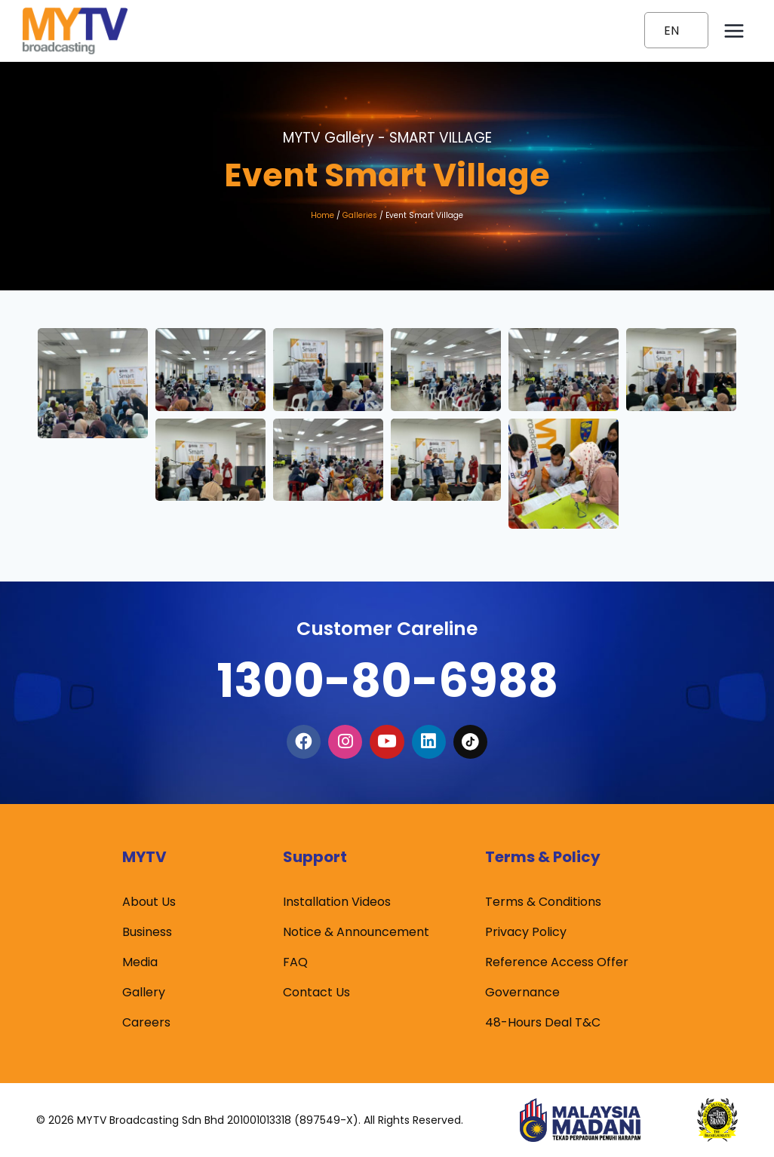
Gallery (143, 992)
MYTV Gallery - (387, 137)
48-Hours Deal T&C (542, 1022)
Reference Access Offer (556, 962)
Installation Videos (337, 901)
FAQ (295, 962)
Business (147, 932)
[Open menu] (733, 30)
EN (671, 30)
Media (140, 962)
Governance (522, 992)
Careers (146, 1022)
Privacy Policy (526, 932)
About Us (149, 901)
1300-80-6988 (387, 677)
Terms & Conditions (543, 901)
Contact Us (316, 992)
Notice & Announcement (356, 932)
